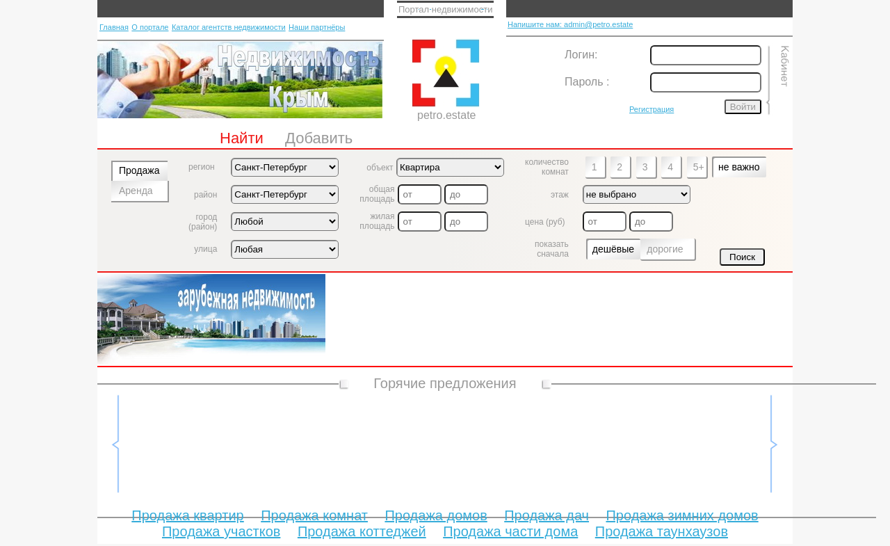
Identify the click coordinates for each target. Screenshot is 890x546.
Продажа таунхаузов (661, 531)
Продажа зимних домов (682, 515)
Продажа (139, 170)
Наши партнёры (317, 27)
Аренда (136, 190)
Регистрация (651, 109)
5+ (698, 166)
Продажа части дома (510, 531)
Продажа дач (546, 515)
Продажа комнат (314, 515)
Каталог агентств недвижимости (229, 27)
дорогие (665, 249)
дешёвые (613, 249)
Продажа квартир (187, 515)
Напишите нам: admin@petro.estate (570, 24)
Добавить (319, 138)
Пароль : (587, 82)
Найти (242, 138)
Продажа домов (436, 515)
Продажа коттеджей (362, 531)
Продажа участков (221, 531)
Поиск (742, 257)
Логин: (581, 55)
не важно (738, 166)
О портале (149, 27)
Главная (114, 27)
